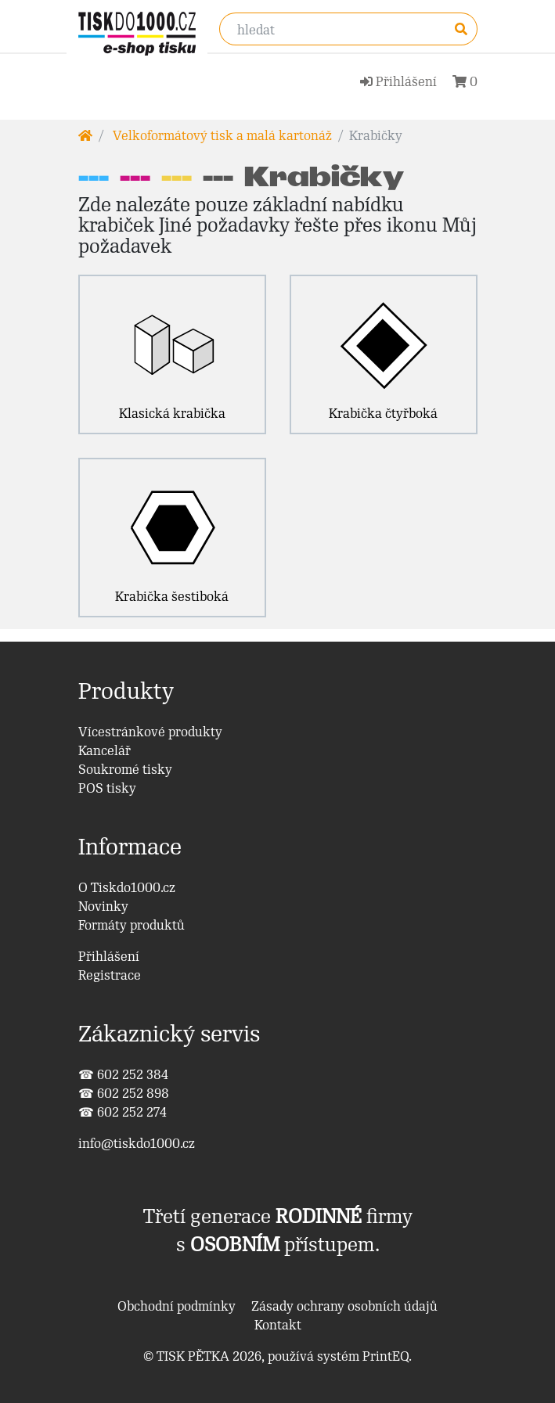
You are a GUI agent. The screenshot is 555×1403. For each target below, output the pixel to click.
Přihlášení (108, 956)
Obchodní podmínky (176, 1306)
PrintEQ (385, 1356)
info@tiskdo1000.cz (136, 1143)
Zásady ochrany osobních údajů (344, 1306)
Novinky (103, 906)
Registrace (109, 975)
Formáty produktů (131, 925)
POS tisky (107, 788)
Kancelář (104, 750)
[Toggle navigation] (231, 77)
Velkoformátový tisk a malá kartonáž (221, 135)
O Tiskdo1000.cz (126, 887)
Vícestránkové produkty (150, 731)
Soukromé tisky (125, 769)
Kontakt (277, 1325)
